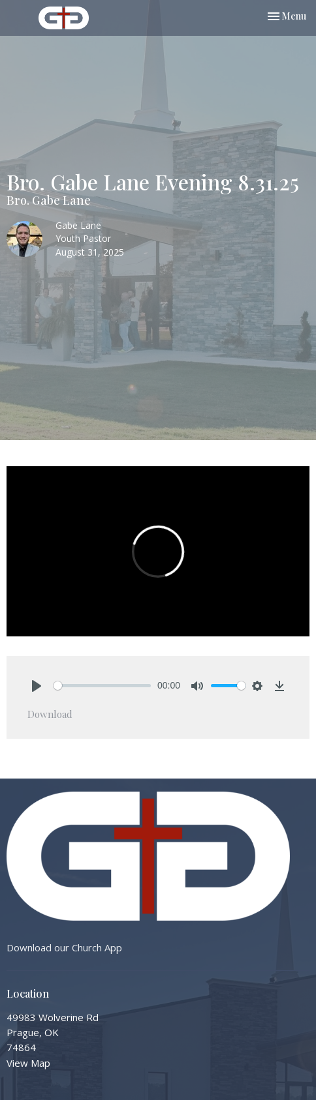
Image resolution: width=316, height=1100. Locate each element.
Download (49, 714)
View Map (28, 1062)
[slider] (102, 685)
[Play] (36, 686)
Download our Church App (64, 947)
